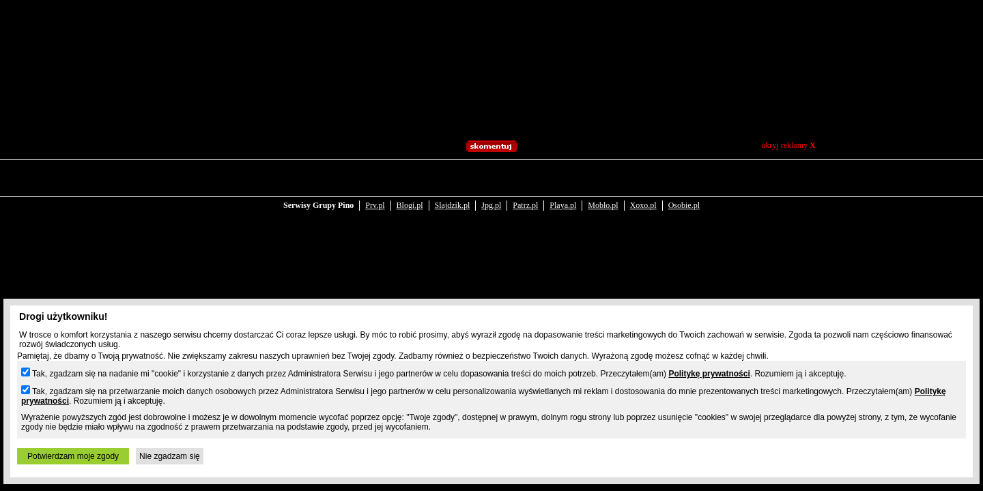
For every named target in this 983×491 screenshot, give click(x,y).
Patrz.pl (525, 178)
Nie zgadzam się (169, 456)
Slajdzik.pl (452, 178)
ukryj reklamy (788, 145)
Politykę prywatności (709, 373)
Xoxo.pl (643, 178)
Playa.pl (563, 178)
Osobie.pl (684, 178)
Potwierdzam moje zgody (73, 456)
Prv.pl (374, 178)
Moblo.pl (603, 178)
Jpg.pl (491, 178)
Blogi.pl (410, 178)
